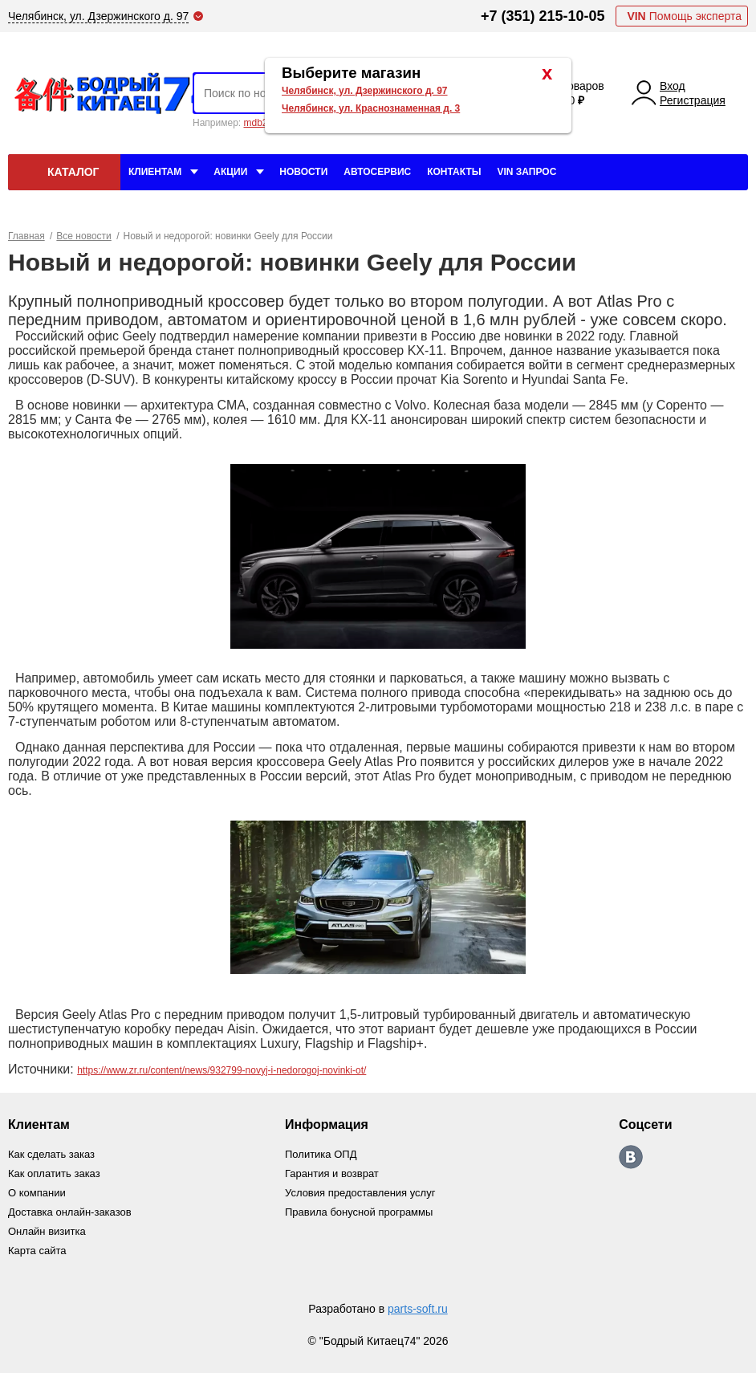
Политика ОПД (320, 1154)
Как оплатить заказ (54, 1173)
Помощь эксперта (684, 16)
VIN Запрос (526, 171)
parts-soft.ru (418, 1308)
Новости (303, 171)
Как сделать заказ (51, 1154)
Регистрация (693, 100)
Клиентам (154, 171)
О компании (37, 1193)
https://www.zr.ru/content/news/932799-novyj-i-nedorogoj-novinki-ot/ (221, 1070)
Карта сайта (37, 1251)
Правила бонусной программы (359, 1212)
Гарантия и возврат (332, 1173)
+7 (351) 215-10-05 (543, 16)
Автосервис (377, 171)
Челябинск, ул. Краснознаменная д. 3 (371, 108)
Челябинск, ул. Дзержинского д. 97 (365, 90)
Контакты (454, 171)
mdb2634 (263, 122)
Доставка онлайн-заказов (70, 1212)
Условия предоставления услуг (360, 1193)
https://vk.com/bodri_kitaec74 (631, 1157)
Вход (672, 85)
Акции (230, 171)
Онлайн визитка (47, 1231)
